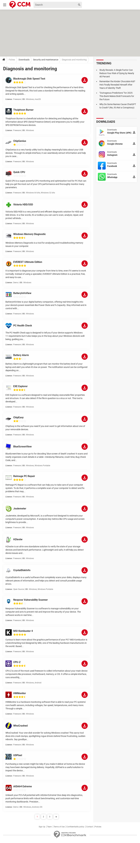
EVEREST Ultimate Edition (27, 261)
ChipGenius (19, 140)
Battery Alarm (21, 355)
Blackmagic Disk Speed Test (29, 78)
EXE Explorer (20, 386)
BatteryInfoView (22, 293)
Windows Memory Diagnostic (29, 234)
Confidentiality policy (75, 827)
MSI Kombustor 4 (23, 630)
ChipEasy (18, 417)
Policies (98, 827)
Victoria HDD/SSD (23, 204)
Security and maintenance (45, 59)
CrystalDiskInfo (21, 570)
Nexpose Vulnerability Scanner (30, 599)
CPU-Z (17, 662)
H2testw (17, 539)
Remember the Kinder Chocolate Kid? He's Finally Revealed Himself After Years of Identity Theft (117, 84)
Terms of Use (59, 827)
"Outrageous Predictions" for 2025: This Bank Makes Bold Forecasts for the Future (116, 96)
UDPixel (17, 755)
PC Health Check (22, 325)
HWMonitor (19, 693)
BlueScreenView (22, 446)
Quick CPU (19, 172)
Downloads (24, 59)
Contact (89, 827)
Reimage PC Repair (24, 476)
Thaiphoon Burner (23, 109)
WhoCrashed (20, 725)
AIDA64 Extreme (22, 786)
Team (49, 827)
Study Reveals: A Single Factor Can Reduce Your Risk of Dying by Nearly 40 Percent (116, 73)
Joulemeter (19, 508)
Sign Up (42, 827)
